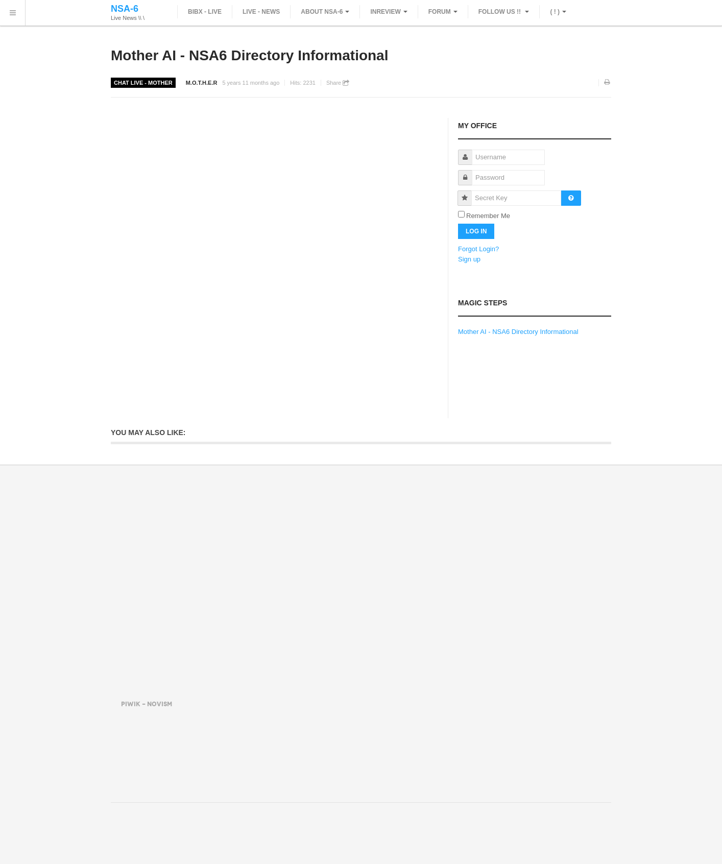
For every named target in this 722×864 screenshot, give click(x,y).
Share (337, 83)
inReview (388, 11)
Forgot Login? (478, 249)
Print (607, 82)
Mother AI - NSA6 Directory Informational (249, 55)
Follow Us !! (504, 11)
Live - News (261, 11)
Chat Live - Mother (143, 83)
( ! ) (558, 11)
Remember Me (488, 216)
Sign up (469, 259)
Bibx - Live (205, 11)
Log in (476, 231)
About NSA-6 (325, 11)
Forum (443, 11)
